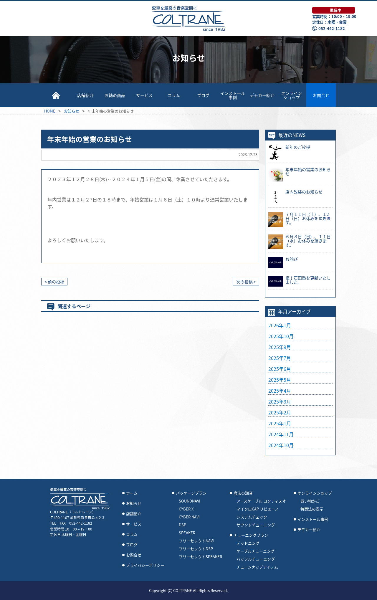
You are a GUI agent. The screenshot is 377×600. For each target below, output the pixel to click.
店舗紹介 (85, 95)
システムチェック (252, 517)
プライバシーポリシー (145, 565)
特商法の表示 (311, 509)
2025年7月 (279, 358)
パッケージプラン (191, 493)
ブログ (203, 95)
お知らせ (133, 503)
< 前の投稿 (54, 282)
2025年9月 (279, 347)
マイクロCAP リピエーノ (258, 509)
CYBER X (186, 509)
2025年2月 (279, 412)
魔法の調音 (243, 493)
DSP (182, 525)
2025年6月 (279, 368)
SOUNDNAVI (189, 501)
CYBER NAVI (189, 517)
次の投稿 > (246, 282)
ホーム (132, 493)
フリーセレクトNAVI (196, 540)
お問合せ (321, 95)
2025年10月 (281, 336)
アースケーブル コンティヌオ (261, 501)
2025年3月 (279, 401)
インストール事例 (232, 95)
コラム (174, 95)
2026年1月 (279, 325)
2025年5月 (279, 379)
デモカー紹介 (262, 95)
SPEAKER (187, 532)
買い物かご (310, 501)
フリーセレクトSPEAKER (200, 556)
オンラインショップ (291, 95)
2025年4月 (279, 390)
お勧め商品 (115, 95)
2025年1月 (279, 423)
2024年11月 (281, 434)
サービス (144, 95)
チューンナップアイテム (257, 567)
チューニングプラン (251, 535)
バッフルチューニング (256, 559)
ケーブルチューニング (256, 551)
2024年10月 (281, 445)
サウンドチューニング (256, 525)
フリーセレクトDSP (196, 548)
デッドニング (248, 543)
